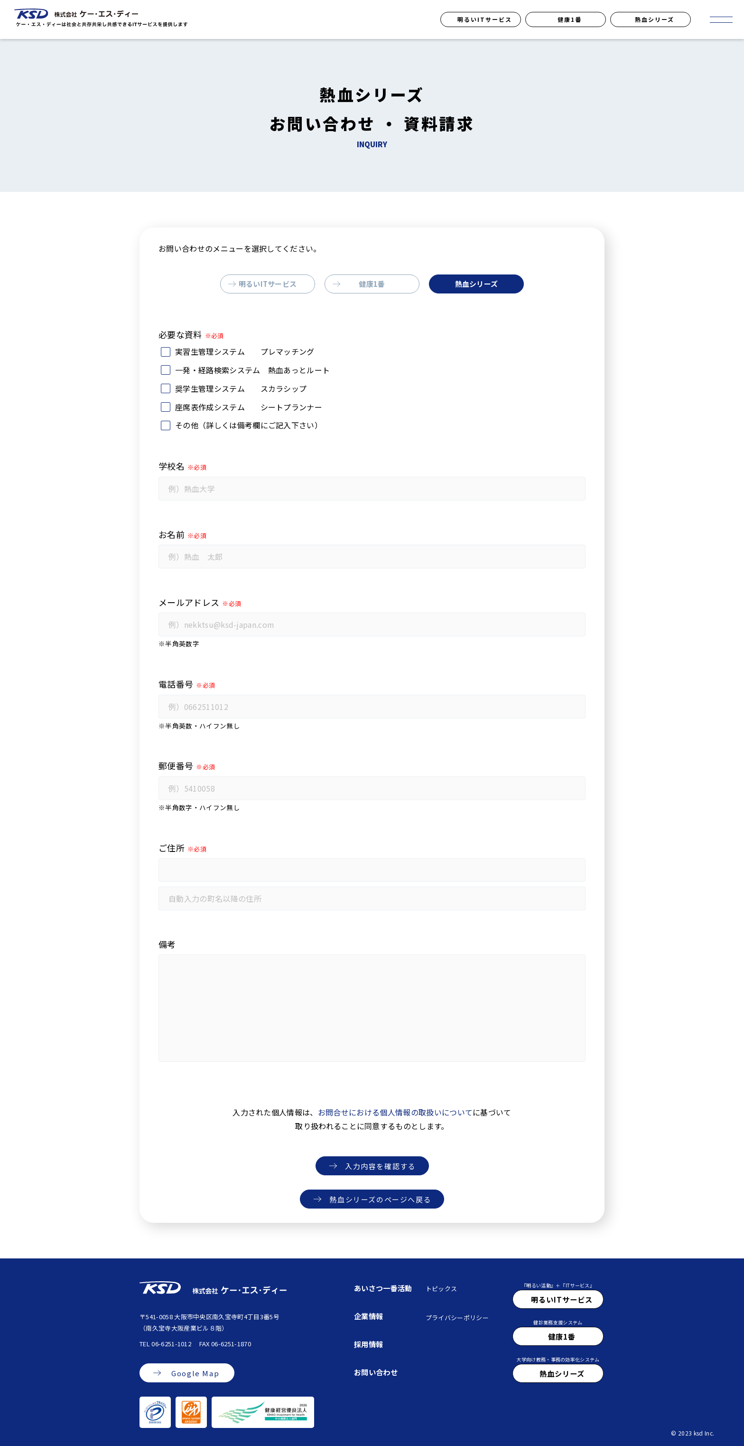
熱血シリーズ (654, 19)
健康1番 (570, 19)
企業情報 (368, 1316)
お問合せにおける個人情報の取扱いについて (395, 1112)
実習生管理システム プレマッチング (245, 351)
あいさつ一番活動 (383, 1288)
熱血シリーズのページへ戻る (380, 1199)
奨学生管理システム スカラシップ (241, 388)
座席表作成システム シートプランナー (248, 407)
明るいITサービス (484, 19)
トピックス (441, 1288)
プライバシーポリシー (457, 1317)
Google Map (195, 1373)
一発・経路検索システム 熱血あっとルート (252, 370)
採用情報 (368, 1344)
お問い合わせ (376, 1372)
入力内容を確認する (380, 1166)
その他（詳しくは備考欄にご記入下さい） (248, 425)
